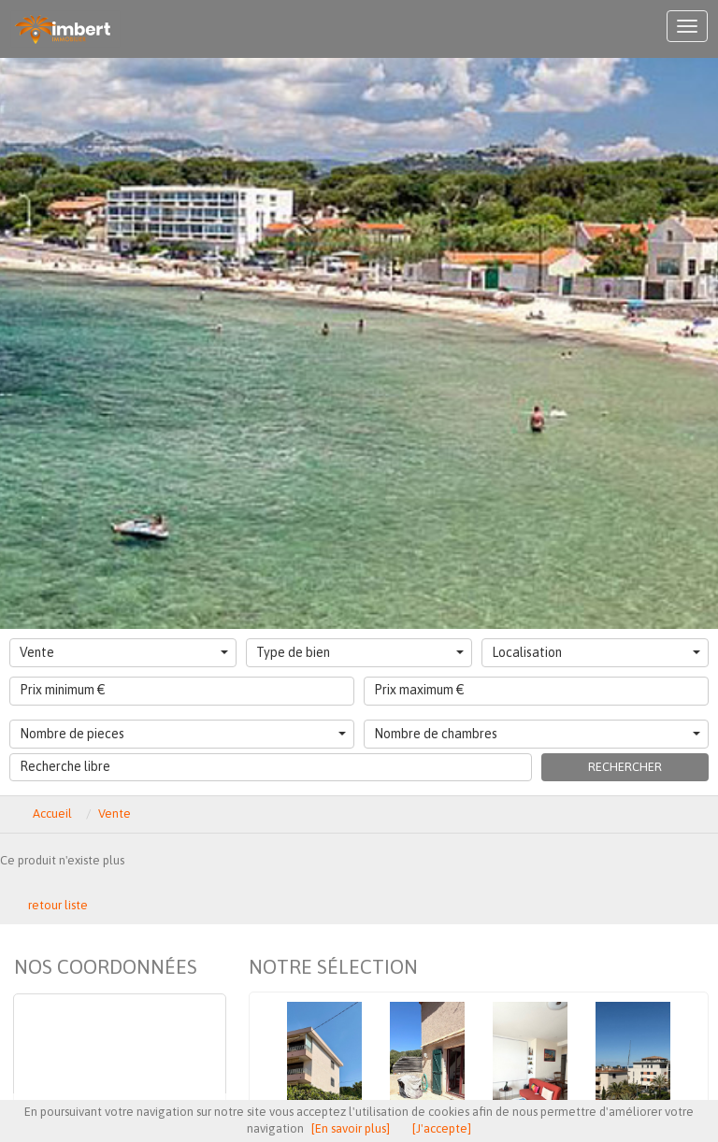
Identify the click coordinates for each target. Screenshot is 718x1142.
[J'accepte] (441, 1128)
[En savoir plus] (350, 1128)
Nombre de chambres (537, 733)
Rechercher (625, 767)
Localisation (596, 652)
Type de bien (360, 652)
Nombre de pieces (183, 733)
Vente (124, 652)
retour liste (58, 905)
